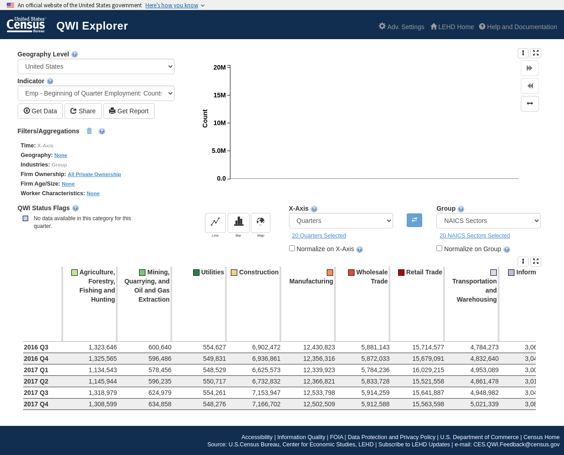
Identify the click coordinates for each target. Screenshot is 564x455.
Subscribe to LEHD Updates (414, 444)
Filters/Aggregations (62, 131)
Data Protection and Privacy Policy (391, 437)
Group (488, 216)
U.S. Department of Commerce (479, 437)
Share (82, 111)
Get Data (40, 111)
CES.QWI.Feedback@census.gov (517, 444)
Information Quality (301, 437)
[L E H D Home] (452, 26)
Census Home (542, 437)
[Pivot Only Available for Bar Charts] (414, 220)
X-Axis (341, 216)
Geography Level (96, 62)
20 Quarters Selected (319, 236)
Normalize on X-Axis (329, 249)
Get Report (128, 111)
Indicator (96, 89)
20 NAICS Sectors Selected (474, 236)
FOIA (336, 437)
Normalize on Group (477, 249)
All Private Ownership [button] (94, 174)
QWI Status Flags (48, 208)
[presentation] (523, 53)
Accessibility (257, 437)
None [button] (61, 155)
